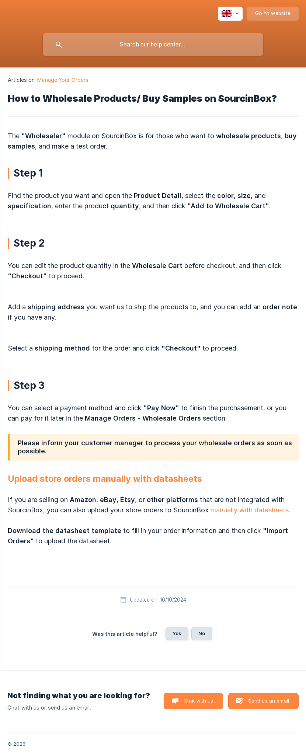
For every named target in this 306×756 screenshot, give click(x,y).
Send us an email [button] (268, 701)
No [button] (201, 633)
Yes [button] (177, 633)
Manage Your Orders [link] (62, 80)
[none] (230, 14)
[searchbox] (153, 44)
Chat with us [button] (198, 701)
